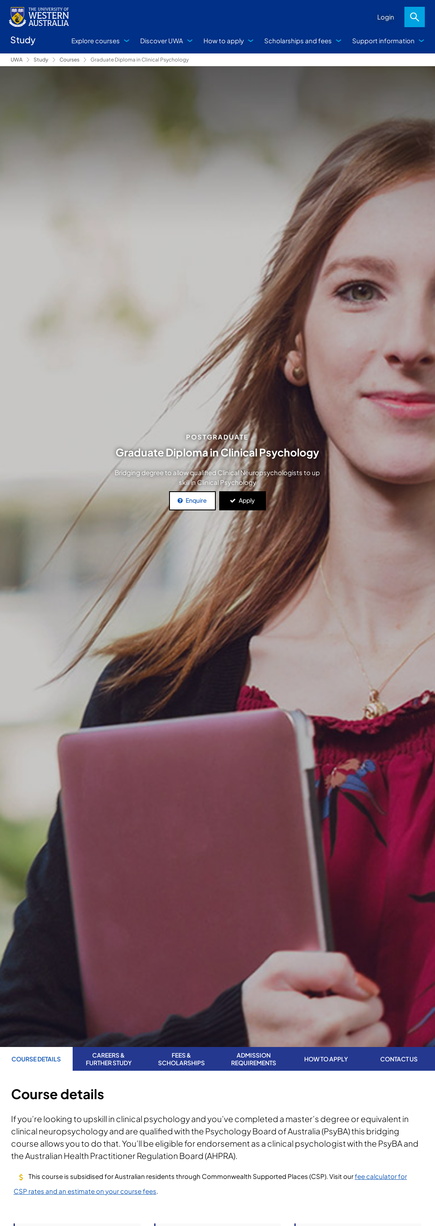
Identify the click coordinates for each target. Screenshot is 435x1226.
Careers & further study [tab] (109, 1058)
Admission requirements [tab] (253, 1058)
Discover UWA (161, 40)
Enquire (196, 500)
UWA (17, 59)
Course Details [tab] (36, 1059)
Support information (383, 40)
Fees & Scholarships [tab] (181, 1058)
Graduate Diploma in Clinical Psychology (139, 59)
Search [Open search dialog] (414, 17)
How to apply (223, 40)
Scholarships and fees (298, 40)
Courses (69, 59)
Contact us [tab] (399, 1059)
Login (385, 17)
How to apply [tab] (326, 1059)
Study (41, 59)
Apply (247, 500)
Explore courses (95, 40)
